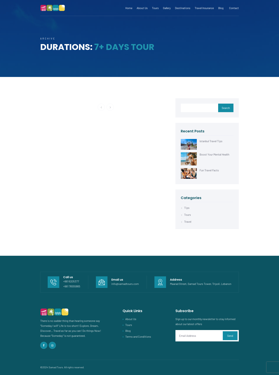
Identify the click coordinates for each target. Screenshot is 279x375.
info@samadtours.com (125, 283)
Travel (187, 221)
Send (230, 335)
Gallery (167, 8)
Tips (186, 207)
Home (128, 8)
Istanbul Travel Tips (210, 141)
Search (226, 107)
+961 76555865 (71, 286)
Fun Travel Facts (209, 170)
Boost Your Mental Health (214, 154)
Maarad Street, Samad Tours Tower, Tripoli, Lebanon (200, 283)
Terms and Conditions (138, 336)
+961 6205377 (71, 281)
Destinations (182, 8)
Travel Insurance (204, 8)
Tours (155, 8)
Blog (220, 8)
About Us (142, 8)
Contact (234, 8)
